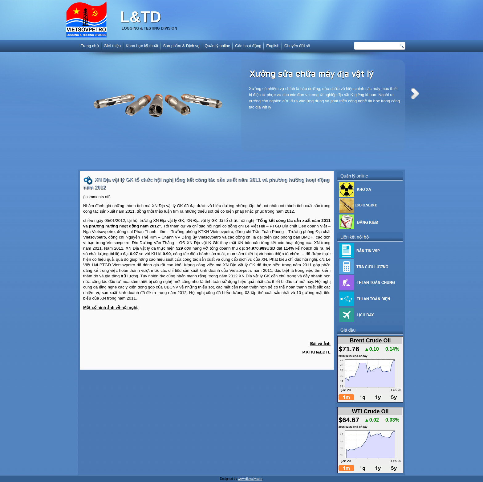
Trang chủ (90, 45)
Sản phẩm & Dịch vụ (181, 45)
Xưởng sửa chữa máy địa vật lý (311, 74)
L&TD (140, 17)
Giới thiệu (112, 45)
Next (415, 93)
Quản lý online (217, 45)
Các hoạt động (248, 45)
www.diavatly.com (250, 478)
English (272, 45)
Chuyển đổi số (297, 45)
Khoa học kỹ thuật (142, 45)
